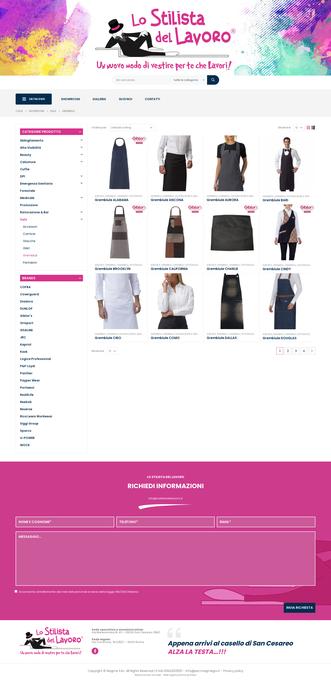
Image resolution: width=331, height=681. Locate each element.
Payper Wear (30, 380)
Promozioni (29, 205)
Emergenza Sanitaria (36, 183)
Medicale (27, 198)
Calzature (28, 162)
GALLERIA (99, 99)
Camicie (29, 234)
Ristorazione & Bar (141, 196)
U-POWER (27, 438)
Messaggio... (165, 558)
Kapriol (25, 344)
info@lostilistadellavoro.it (165, 498)
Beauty (25, 155)
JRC (23, 337)
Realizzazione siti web (148, 675)
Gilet (26, 248)
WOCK (25, 445)
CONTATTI (152, 99)
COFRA (25, 287)
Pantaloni (30, 262)
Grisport (26, 323)
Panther (26, 373)
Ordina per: (99, 127)
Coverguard (29, 294)
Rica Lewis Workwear (36, 416)
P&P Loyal (27, 366)
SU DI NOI (125, 99)
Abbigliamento (31, 140)
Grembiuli (110, 196)
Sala (23, 219)
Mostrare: (284, 127)
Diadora (26, 301)
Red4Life (27, 395)
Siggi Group (29, 423)
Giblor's (99, 196)
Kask (23, 352)
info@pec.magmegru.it (203, 671)
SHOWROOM (70, 99)
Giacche (29, 241)
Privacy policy (233, 671)
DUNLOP (26, 308)
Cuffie (25, 169)
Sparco (25, 431)
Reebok (26, 402)
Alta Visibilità (30, 148)
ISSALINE (26, 330)
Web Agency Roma (174, 675)
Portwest (27, 387)
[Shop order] (132, 127)
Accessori (30, 227)
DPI (22, 176)
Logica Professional (35, 359)
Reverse (26, 409)
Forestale (27, 191)
